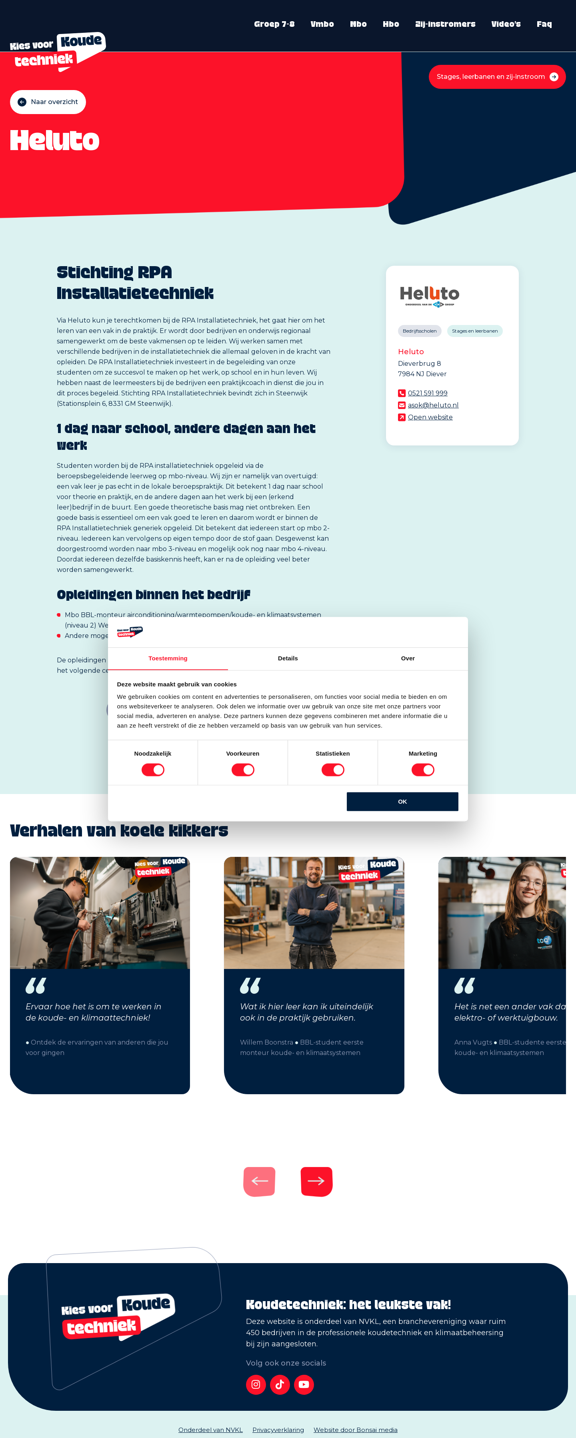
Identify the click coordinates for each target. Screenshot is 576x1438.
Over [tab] (408, 658)
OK (402, 801)
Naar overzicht (54, 102)
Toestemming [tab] (168, 658)
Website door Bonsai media (356, 1430)
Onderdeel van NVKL (210, 1430)
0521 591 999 (428, 393)
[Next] (310, 1181)
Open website (430, 417)
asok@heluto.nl (433, 405)
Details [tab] (288, 658)
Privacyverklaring (278, 1430)
